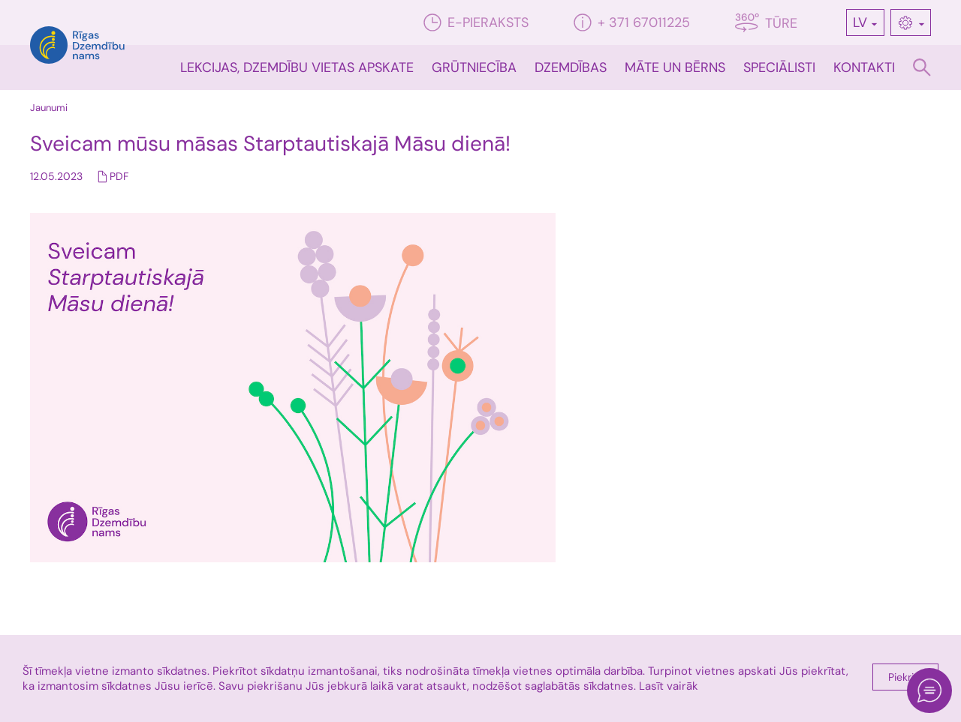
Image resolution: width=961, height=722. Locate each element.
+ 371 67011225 (632, 22)
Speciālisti (779, 67)
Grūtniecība (474, 67)
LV (860, 22)
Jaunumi (49, 107)
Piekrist (905, 677)
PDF (119, 176)
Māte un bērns (675, 67)
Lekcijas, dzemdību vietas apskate (297, 67)
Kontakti (864, 67)
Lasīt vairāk (668, 686)
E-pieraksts (476, 22)
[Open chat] (929, 690)
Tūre (766, 22)
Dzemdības (571, 67)
